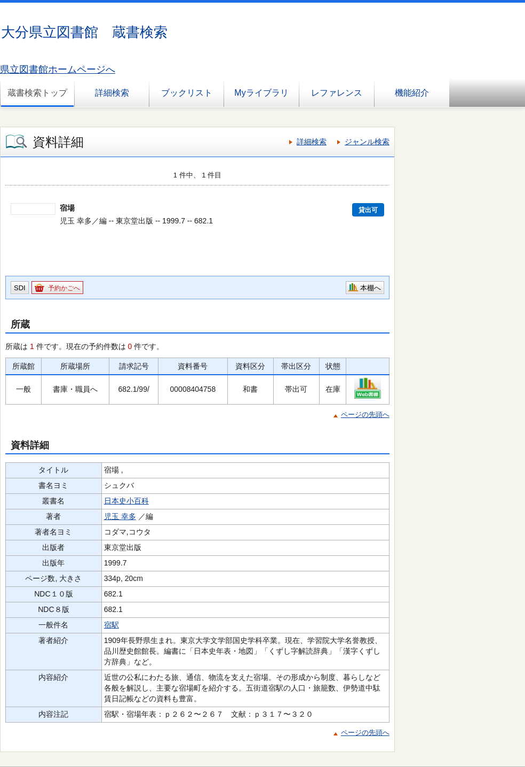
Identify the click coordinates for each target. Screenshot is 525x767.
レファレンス (336, 92)
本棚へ (370, 288)
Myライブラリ (261, 92)
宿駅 (111, 625)
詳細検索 (112, 92)
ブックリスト (186, 92)
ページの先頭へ (365, 414)
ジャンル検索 (367, 141)
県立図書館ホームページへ (57, 69)
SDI (20, 288)
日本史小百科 (126, 501)
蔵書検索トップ (37, 92)
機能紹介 (412, 92)
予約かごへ (64, 288)
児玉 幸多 (120, 516)
